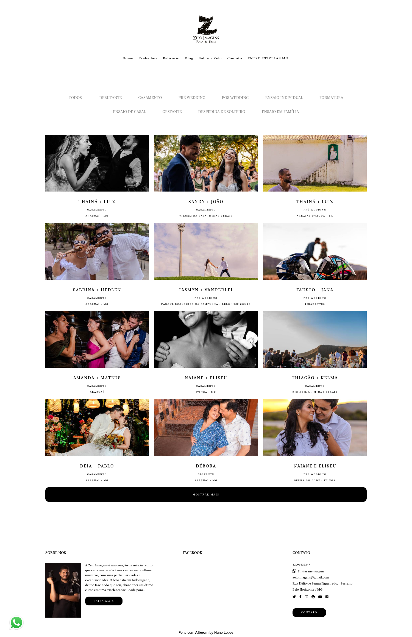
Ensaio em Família (280, 111)
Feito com (206, 632)
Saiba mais (104, 600)
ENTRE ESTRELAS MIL (268, 58)
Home (128, 58)
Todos (75, 97)
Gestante (172, 111)
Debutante (110, 97)
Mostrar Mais (206, 494)
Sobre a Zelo (210, 58)
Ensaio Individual (284, 97)
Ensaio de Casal (129, 111)
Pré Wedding (192, 97)
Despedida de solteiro (221, 111)
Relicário (171, 58)
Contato (234, 58)
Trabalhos (148, 58)
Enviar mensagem (311, 571)
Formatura (331, 97)
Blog (189, 58)
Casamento (150, 97)
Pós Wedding (235, 97)
